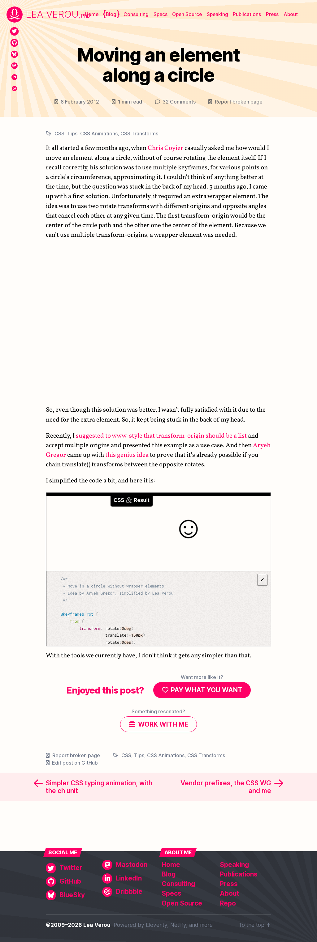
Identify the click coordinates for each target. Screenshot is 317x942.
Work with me (163, 725)
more (206, 925)
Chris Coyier (165, 148)
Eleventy (156, 925)
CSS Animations (99, 133)
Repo (228, 903)
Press (272, 14)
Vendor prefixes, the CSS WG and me (225, 788)
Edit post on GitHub (75, 764)
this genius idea (127, 455)
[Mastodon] (14, 66)
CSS (59, 133)
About (291, 14)
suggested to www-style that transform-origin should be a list (161, 435)
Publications (247, 14)
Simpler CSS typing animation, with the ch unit (99, 788)
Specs (160, 14)
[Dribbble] (14, 88)
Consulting (136, 14)
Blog (111, 14)
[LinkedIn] (14, 77)
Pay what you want (206, 690)
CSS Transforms (139, 133)
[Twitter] (14, 31)
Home (91, 14)
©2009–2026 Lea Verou (78, 925)
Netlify (178, 925)
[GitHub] (14, 43)
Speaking (217, 14)
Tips (72, 133)
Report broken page (239, 102)
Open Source (187, 14)
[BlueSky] (14, 54)
